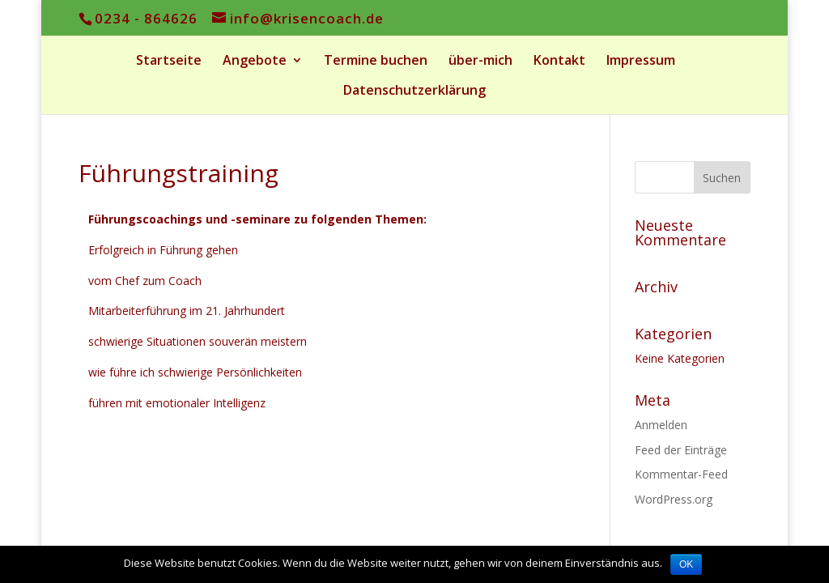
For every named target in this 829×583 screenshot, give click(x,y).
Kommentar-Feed (681, 474)
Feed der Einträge (681, 449)
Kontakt (559, 61)
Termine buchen (375, 61)
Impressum (640, 61)
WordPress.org (673, 499)
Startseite (169, 61)
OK (686, 564)
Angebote (255, 61)
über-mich (480, 61)
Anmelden (661, 424)
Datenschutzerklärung (414, 91)
